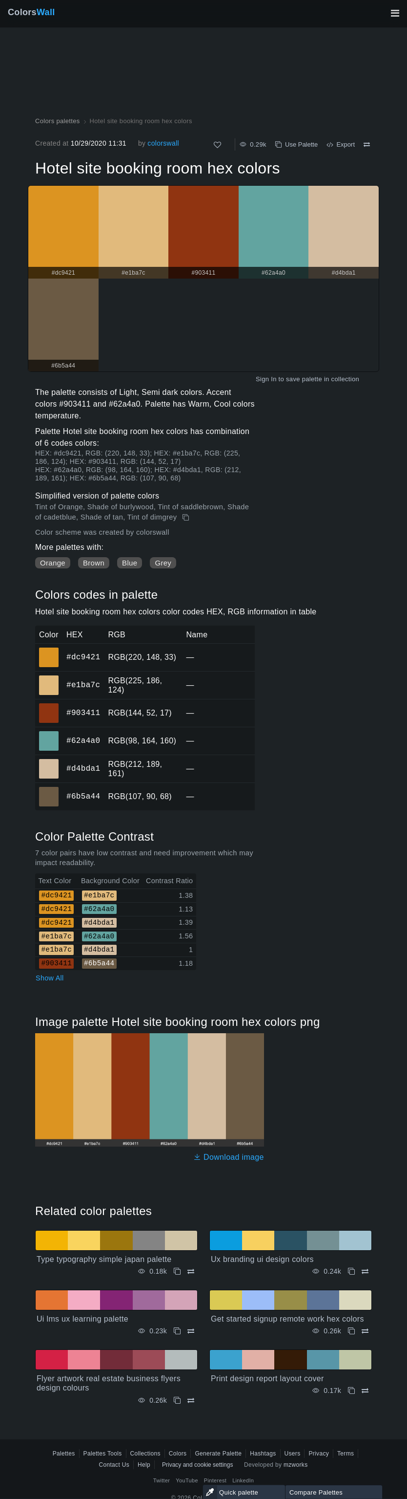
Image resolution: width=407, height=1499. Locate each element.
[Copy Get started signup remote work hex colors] (351, 1331)
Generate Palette (218, 1453)
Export (340, 144)
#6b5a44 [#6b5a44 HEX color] (49, 790)
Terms (345, 1453)
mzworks (296, 1464)
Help (144, 1464)
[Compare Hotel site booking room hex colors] (366, 144)
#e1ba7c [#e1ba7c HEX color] (49, 678)
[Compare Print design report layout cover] (365, 1390)
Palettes (64, 1453)
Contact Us (114, 1464)
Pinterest (215, 1480)
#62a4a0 (83, 740)
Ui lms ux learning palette (82, 1319)
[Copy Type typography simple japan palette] (177, 1271)
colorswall (163, 143)
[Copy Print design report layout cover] (351, 1390)
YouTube (187, 1480)
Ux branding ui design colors (262, 1259)
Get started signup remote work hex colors (287, 1319)
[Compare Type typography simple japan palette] (191, 1271)
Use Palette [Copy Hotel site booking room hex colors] (296, 144)
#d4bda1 (83, 768)
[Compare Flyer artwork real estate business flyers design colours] (191, 1400)
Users (293, 1453)
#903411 (83, 712)
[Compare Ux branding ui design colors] (365, 1271)
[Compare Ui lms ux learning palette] (191, 1331)
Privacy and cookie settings (197, 1464)
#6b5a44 (83, 796)
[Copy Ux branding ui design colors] (351, 1271)
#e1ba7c (83, 684)
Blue (129, 563)
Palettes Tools (102, 1453)
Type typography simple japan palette (104, 1259)
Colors (31, 12)
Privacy (318, 1453)
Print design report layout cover (267, 1378)
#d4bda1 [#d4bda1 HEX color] (49, 762)
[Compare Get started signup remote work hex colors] (365, 1331)
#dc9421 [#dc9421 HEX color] (49, 650)
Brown (93, 563)
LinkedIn (243, 1480)
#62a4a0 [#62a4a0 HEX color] (49, 734)
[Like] (217, 145)
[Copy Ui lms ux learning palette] (177, 1331)
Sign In (266, 379)
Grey (163, 563)
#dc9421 (83, 657)
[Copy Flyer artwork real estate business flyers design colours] (177, 1400)
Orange (52, 563)
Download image (228, 1157)
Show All (50, 978)
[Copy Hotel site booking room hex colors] (186, 517)
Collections (145, 1453)
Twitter (161, 1480)
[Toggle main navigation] (395, 13)
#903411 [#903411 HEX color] (49, 706)
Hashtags (263, 1453)
